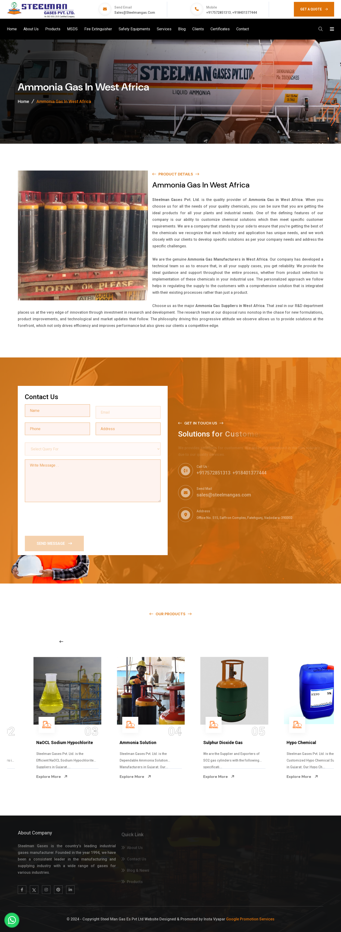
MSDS (72, 29)
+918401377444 (244, 12)
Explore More (29, 776)
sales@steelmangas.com (134, 12)
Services (164, 29)
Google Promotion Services (250, 919)
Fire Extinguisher (98, 29)
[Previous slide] (61, 641)
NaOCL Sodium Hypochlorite (126, 742)
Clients (198, 29)
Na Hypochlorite (30, 742)
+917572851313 (218, 12)
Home (12, 29)
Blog (182, 29)
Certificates (220, 29)
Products (52, 29)
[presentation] (61, 517)
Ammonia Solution (199, 742)
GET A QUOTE (314, 9)
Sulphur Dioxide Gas (284, 742)
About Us (31, 29)
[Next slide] (266, 641)
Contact (242, 29)
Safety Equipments (134, 29)
